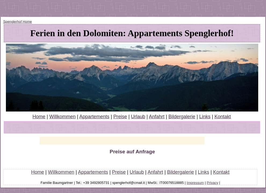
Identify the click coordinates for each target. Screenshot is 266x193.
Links (204, 116)
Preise (120, 116)
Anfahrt (157, 116)
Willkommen (62, 116)
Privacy (212, 183)
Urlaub (138, 116)
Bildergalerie (181, 116)
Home (38, 116)
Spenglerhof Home (17, 22)
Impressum (195, 183)
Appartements (94, 116)
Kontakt (222, 116)
